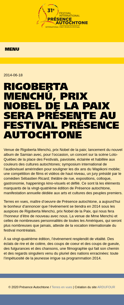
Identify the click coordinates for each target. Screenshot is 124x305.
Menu (12, 50)
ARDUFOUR (106, 287)
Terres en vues (62, 287)
